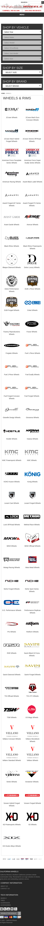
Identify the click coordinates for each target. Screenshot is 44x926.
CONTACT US (5, 888)
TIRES (3, 900)
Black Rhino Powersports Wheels (32, 246)
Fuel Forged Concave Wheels (12, 396)
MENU (22, 15)
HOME (3, 93)
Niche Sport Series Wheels (32, 588)
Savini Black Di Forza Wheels (31, 653)
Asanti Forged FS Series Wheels (32, 203)
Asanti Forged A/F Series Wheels (12, 203)
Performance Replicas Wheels (32, 610)
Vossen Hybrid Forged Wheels (11, 803)
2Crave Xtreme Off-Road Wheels (32, 138)
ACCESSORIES (6, 905)
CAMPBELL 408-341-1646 (10, 11)
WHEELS (4, 898)
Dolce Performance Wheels (12, 288)
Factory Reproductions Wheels (11, 331)
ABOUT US (4, 886)
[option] (4, 862)
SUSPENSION (5, 903)
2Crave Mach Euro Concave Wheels (32, 117)
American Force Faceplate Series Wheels (11, 160)
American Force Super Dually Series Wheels (32, 160)
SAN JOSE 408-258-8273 (33, 11)
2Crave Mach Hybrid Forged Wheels (11, 138)
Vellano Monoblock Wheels (32, 738)
